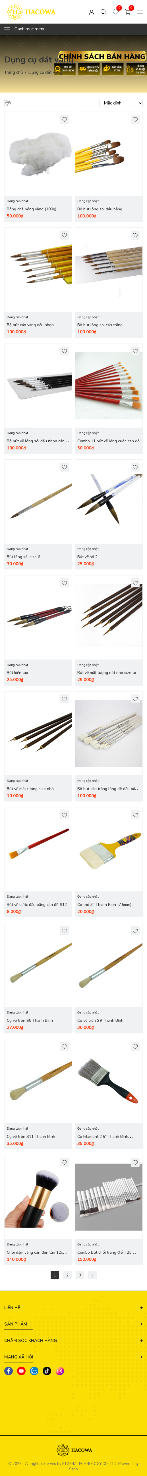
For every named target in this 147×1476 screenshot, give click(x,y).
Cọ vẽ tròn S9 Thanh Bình (100, 1021)
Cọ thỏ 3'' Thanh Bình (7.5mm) (104, 905)
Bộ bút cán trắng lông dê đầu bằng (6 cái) (108, 793)
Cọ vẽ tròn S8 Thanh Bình (30, 1021)
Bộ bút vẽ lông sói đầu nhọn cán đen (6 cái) (36, 445)
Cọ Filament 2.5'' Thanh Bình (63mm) (102, 1141)
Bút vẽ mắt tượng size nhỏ (30, 789)
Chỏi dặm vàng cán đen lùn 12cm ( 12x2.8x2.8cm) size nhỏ (38, 1257)
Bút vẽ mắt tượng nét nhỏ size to (106, 673)
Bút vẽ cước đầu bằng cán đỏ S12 (37, 905)
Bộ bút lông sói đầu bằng (99, 209)
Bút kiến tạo (17, 673)
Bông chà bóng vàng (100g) (31, 209)
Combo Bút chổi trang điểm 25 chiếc (104, 1257)
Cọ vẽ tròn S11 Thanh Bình (31, 1137)
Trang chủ (13, 72)
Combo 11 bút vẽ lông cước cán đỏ (108, 441)
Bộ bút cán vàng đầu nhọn (30, 325)
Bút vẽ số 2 (87, 557)
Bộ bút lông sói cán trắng (100, 325)
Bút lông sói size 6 (23, 557)
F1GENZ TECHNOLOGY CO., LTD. (89, 1464)
